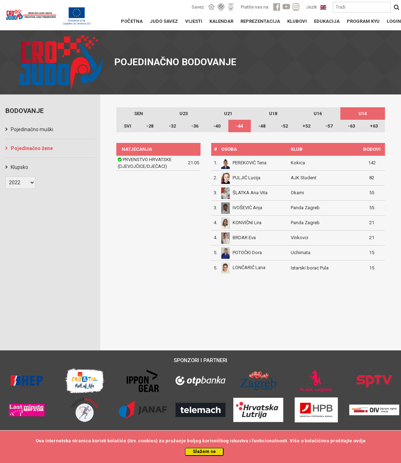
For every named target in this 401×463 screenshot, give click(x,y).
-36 (194, 126)
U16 (318, 113)
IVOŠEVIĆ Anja (247, 207)
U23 (183, 113)
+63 (374, 126)
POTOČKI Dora (247, 252)
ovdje (359, 440)
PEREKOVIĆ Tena (250, 162)
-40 (216, 126)
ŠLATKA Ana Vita (250, 192)
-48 (261, 126)
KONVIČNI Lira (247, 222)
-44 (239, 126)
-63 (351, 126)
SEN (138, 113)
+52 (306, 126)
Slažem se (204, 451)
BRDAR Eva (244, 237)
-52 (284, 126)
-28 (149, 126)
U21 (228, 113)
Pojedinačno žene (32, 148)
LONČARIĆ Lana (249, 267)
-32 (172, 126)
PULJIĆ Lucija (246, 177)
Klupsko (19, 167)
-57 (329, 126)
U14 (363, 113)
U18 (273, 113)
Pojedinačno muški (32, 129)
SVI (127, 126)
